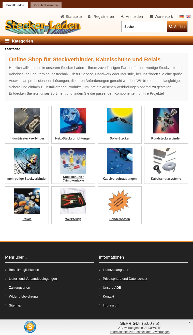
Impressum (109, 305)
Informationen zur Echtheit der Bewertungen (140, 332)
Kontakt (106, 296)
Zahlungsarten (17, 287)
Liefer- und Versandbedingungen (31, 278)
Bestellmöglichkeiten (22, 269)
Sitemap (13, 305)
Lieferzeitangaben (114, 269)
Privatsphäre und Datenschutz (123, 278)
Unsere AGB (110, 287)
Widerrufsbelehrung (21, 296)
